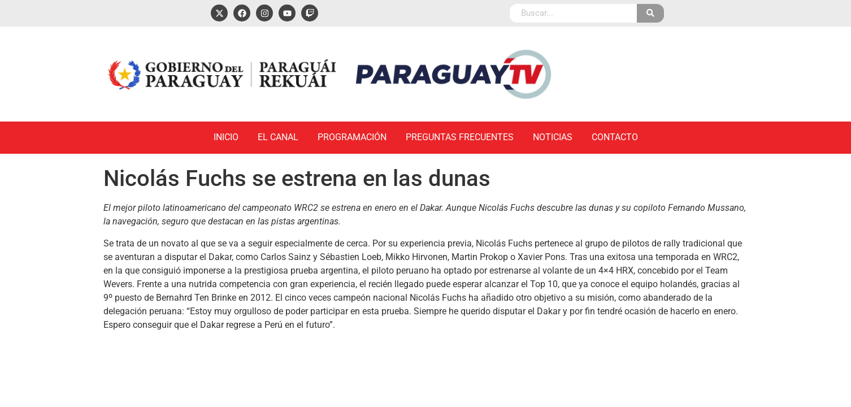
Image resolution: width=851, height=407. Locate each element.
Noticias (552, 137)
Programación (352, 137)
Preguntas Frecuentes (460, 137)
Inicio (226, 137)
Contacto (615, 137)
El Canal (278, 137)
